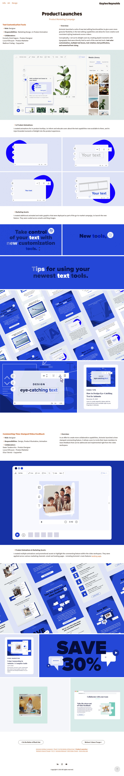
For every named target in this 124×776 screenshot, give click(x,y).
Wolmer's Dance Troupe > (93, 742)
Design (14, 3)
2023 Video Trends (72, 751)
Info (4, 3)
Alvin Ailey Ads (83, 751)
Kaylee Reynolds (109, 3)
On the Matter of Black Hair (66, 749)
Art (9, 3)
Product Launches (81, 749)
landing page (96, 556)
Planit (55, 749)
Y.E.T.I (53, 751)
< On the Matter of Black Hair (30, 742)
